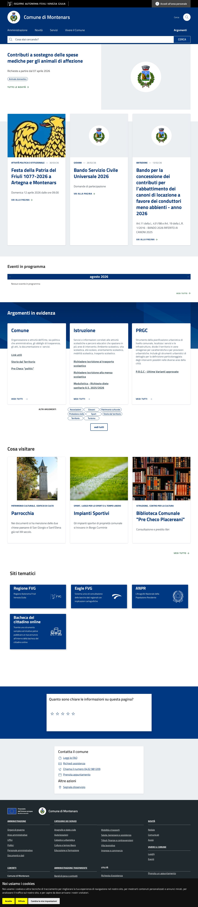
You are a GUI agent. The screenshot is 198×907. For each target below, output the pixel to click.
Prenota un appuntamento (162, 873)
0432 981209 (81, 769)
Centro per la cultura (161, 505)
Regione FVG (25, 588)
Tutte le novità (18, 87)
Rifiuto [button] (21, 901)
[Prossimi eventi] (188, 276)
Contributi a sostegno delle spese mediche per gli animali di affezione (45, 57)
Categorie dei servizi (65, 821)
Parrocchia (22, 513)
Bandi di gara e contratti (65, 876)
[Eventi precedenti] (9, 276)
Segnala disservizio (74, 787)
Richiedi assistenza (74, 763)
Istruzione (84, 330)
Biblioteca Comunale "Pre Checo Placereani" (160, 516)
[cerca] (187, 17)
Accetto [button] (8, 901)
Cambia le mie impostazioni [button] (44, 901)
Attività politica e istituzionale (28, 162)
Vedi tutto (183, 293)
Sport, (77, 505)
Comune (20, 330)
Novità (151, 821)
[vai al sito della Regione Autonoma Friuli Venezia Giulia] (38, 3)
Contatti (11, 867)
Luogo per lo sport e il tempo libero (101, 505)
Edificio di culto (45, 505)
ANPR (141, 588)
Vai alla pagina (22, 200)
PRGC (142, 330)
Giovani (78, 162)
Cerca (182, 39)
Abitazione (142, 162)
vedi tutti (99, 427)
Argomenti (180, 30)
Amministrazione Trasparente (70, 867)
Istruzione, (142, 505)
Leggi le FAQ (70, 758)
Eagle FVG (83, 588)
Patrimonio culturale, (23, 505)
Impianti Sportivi (91, 513)
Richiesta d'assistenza (112, 875)
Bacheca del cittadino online (27, 619)
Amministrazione (16, 821)
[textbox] (98, 714)
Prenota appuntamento (76, 774)
